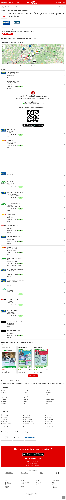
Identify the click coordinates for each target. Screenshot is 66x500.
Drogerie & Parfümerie (6, 423)
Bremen (3, 407)
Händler (10, 2)
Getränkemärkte (27, 415)
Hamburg (3, 392)
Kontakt (22, 486)
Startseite (7, 482)
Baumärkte (4, 417)
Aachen (47, 397)
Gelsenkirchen (48, 396)
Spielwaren (48, 417)
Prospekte (4, 2)
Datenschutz (55, 484)
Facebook (38, 482)
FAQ (21, 484)
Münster (25, 407)
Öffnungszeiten (8, 483)
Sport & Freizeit (49, 419)
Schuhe (47, 414)
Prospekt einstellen (25, 482)
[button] (62, 46)
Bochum (25, 397)
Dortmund (3, 401)
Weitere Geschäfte (49, 426)
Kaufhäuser (26, 417)
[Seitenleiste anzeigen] (63, 497)
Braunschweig (48, 401)
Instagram (38, 484)
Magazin (58, 2)
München (3, 394)
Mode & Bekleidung (28, 421)
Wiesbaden (48, 392)
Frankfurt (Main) (5, 397)
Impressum (54, 487)
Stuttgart (3, 399)
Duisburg (25, 396)
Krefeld (47, 407)
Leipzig (25, 392)
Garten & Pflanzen (5, 426)
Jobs (53, 482)
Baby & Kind (4, 415)
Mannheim (26, 405)
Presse (53, 483)
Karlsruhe (47, 390)
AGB (53, 486)
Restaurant (26, 426)
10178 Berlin (59, 7)
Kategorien (17, 2)
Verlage (22, 483)
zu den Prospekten (7, 33)
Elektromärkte (5, 425)
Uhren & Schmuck (49, 423)
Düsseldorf (4, 403)
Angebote (7, 486)
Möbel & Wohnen (27, 419)
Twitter (37, 483)
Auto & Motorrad (5, 414)
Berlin (36, 3)
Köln (2, 396)
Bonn (24, 403)
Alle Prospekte (33, 375)
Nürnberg (25, 394)
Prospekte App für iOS (33, 463)
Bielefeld (25, 401)
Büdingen (3, 10)
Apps (63, 2)
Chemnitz (47, 403)
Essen (3, 405)
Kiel (46, 405)
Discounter (4, 421)
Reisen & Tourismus (28, 425)
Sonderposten (49, 415)
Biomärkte (4, 419)
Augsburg (47, 394)
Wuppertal (25, 399)
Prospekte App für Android (33, 461)
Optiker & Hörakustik (28, 423)
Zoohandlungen (49, 425)
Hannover (25, 390)
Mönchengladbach (49, 399)
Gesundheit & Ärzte (28, 414)
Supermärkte (48, 421)
